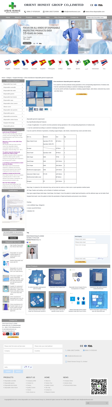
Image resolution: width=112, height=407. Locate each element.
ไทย (104, 68)
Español (42, 68)
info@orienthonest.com (72, 11)
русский (34, 68)
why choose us (31, 392)
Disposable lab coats (10, 90)
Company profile (31, 380)
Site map (47, 387)
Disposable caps (8, 100)
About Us (18, 17)
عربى (86, 68)
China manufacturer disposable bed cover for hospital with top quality (16, 298)
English (8, 68)
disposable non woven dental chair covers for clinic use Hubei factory (16, 269)
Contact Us (74, 17)
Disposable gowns (9, 93)
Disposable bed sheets (10, 97)
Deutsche (17, 68)
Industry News (68, 383)
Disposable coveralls (10, 87)
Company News (68, 380)
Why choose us (60, 17)
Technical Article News (70, 385)
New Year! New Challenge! (9, 183)
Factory (29, 385)
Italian (69, 68)
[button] (22, 210)
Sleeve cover (7, 106)
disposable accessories (10, 116)
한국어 (78, 68)
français (25, 68)
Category (8, 77)
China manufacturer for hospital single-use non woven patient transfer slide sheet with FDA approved (16, 307)
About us (30, 377)
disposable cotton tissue (11, 119)
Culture (29, 390)
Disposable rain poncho (10, 110)
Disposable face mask (10, 84)
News (39, 17)
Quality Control (31, 387)
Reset (18, 371)
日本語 (60, 68)
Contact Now (13, 337)
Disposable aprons (9, 113)
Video (48, 17)
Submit (8, 371)
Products (29, 17)
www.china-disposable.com (95, 11)
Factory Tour (48, 383)
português (51, 68)
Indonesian (95, 68)
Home (8, 17)
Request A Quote (50, 392)
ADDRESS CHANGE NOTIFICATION (11, 174)
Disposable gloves (9, 126)
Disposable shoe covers (11, 103)
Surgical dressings (18, 77)
